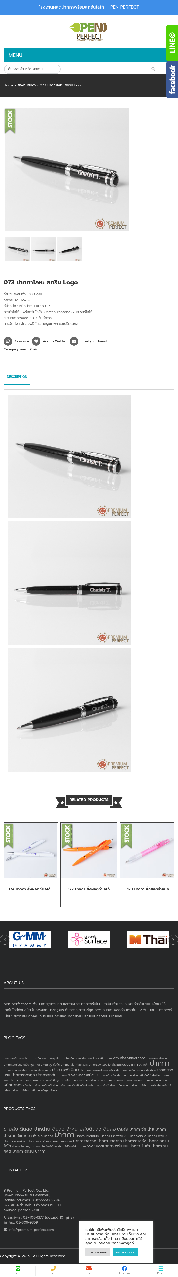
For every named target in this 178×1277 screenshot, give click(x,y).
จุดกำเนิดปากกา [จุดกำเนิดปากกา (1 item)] (39, 1065)
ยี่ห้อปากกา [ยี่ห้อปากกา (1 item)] (106, 1080)
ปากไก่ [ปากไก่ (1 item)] (66, 1080)
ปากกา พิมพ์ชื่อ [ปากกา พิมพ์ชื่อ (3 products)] (61, 1141)
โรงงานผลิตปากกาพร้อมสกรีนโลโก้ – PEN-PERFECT (89, 7)
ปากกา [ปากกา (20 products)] (64, 1134)
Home (8, 85)
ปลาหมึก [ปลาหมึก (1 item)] (143, 1065)
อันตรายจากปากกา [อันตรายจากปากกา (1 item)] (129, 1085)
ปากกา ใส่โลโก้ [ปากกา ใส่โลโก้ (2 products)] (87, 1146)
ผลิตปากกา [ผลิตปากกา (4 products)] (105, 1146)
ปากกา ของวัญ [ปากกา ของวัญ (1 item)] (12, 1070)
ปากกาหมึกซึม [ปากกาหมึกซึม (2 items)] (88, 1075)
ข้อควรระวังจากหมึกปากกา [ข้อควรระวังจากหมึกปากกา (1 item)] (97, 1058)
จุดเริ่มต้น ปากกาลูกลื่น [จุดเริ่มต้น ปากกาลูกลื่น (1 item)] (61, 1065)
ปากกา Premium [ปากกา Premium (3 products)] (87, 1136)
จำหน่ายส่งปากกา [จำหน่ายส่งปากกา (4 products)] (18, 1136)
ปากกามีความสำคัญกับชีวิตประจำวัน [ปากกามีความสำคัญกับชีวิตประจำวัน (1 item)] (136, 1070)
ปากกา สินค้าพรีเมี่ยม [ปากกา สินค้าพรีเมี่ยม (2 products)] (45, 1146)
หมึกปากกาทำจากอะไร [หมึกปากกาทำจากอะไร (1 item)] (35, 1085)
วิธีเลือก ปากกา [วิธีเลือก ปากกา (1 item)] (141, 1080)
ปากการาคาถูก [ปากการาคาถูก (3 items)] (23, 1075)
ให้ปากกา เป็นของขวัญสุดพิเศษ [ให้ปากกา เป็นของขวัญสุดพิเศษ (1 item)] (39, 1090)
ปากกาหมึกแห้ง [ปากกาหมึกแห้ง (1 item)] (107, 1075)
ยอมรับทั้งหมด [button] (125, 1252)
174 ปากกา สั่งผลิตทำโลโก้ (29, 889)
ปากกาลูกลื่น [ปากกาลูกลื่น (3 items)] (46, 1075)
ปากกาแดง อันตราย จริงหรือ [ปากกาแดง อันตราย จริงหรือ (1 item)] (26, 1080)
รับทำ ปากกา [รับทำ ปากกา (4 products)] (151, 1146)
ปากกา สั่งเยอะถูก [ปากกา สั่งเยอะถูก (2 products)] (22, 1146)
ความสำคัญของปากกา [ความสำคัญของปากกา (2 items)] (129, 1058)
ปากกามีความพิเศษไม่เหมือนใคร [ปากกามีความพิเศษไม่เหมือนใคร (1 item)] (97, 1070)
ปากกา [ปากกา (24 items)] (160, 1063)
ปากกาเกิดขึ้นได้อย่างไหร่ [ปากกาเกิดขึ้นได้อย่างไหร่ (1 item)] (146, 1075)
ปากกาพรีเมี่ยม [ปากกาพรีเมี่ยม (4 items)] (65, 1069)
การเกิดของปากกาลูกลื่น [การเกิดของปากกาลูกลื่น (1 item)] (46, 1058)
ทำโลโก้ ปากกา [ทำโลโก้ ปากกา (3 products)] (43, 1136)
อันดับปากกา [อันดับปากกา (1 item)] (110, 1085)
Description (17, 376)
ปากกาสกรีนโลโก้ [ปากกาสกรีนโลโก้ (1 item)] (67, 1075)
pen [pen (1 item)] (6, 1058)
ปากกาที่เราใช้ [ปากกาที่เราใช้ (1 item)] (29, 1070)
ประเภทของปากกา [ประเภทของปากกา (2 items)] (125, 1064)
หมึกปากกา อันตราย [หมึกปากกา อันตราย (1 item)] (59, 1085)
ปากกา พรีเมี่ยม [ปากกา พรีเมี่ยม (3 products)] (159, 1136)
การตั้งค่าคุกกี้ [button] (97, 1252)
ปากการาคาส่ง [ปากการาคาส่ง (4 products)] (134, 1141)
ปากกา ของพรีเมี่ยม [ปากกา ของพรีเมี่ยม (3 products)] (115, 1136)
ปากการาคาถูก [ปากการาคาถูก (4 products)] (84, 1141)
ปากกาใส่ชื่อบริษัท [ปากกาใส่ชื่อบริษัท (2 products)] (67, 1146)
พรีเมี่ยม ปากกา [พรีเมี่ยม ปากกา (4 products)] (127, 1146)
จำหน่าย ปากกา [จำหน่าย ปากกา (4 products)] (153, 1129)
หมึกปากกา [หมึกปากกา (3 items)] (13, 1085)
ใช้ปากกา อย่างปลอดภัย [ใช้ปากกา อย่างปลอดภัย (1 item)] (154, 1085)
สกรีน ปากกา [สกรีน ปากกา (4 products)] (35, 1151)
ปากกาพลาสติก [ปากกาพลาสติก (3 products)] (38, 1141)
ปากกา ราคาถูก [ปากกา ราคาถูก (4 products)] (110, 1141)
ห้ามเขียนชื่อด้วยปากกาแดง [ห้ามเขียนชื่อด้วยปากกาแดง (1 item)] (87, 1085)
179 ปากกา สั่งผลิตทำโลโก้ (148, 889)
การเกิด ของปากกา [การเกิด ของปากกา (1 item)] (20, 1058)
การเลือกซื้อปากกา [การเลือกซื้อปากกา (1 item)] (71, 1058)
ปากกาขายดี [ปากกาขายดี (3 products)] (138, 1136)
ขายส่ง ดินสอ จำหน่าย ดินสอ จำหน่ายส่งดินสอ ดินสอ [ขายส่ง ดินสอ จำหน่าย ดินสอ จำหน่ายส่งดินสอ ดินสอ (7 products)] (60, 1129)
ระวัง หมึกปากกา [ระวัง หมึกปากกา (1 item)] (122, 1080)
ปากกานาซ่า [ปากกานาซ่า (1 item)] (44, 1070)
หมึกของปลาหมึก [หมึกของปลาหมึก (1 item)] (160, 1080)
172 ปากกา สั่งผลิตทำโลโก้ (89, 889)
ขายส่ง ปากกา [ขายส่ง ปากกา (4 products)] (128, 1129)
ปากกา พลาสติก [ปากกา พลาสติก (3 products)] (15, 1141)
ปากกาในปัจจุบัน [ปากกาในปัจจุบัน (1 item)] (52, 1080)
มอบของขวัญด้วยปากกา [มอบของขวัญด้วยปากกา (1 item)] (85, 1080)
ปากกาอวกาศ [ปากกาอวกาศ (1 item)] (124, 1075)
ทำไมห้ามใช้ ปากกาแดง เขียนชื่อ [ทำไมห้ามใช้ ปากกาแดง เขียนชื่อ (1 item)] (93, 1065)
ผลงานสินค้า (27, 85)
